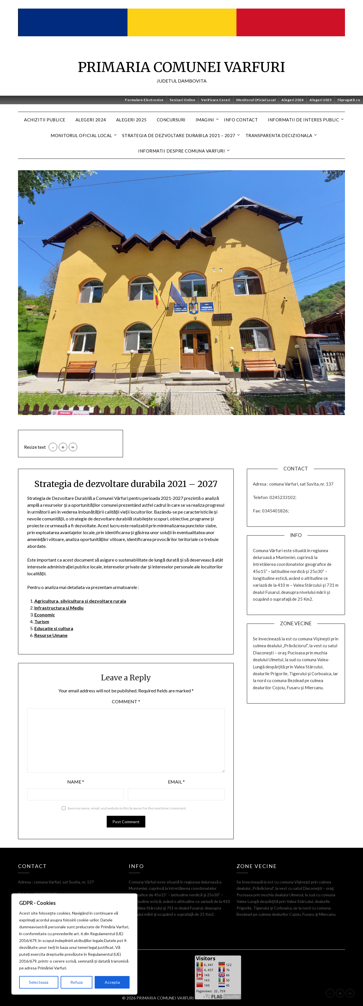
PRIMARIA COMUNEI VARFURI (181, 67)
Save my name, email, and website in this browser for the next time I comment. (127, 808)
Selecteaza (38, 982)
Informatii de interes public (303, 119)
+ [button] (63, 447)
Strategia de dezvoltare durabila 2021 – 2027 (178, 135)
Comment (126, 701)
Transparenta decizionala (278, 135)
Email (176, 781)
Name (75, 781)
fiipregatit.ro (349, 100)
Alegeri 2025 (321, 100)
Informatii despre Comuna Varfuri (181, 150)
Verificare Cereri (215, 100)
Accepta (112, 982)
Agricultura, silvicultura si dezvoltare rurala (80, 601)
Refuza (76, 982)
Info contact (241, 119)
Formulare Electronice (144, 100)
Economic (44, 614)
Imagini (205, 119)
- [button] (53, 447)
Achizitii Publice (45, 119)
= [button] (73, 447)
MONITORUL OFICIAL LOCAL (81, 135)
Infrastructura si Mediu (59, 607)
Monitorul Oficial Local (256, 100)
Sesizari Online (182, 100)
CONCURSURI (171, 119)
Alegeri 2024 (292, 100)
